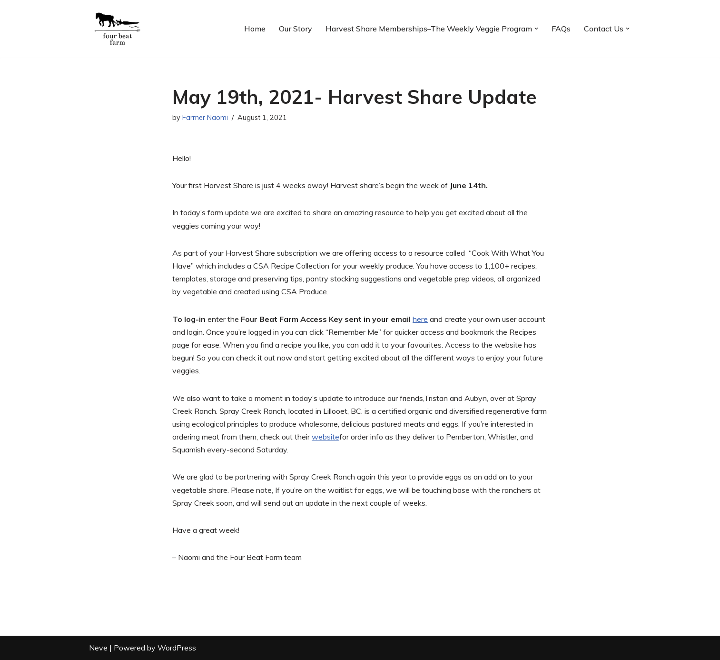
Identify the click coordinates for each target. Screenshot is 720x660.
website (325, 436)
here (420, 319)
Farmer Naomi (205, 117)
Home (255, 28)
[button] (536, 28)
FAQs (561, 28)
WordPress (177, 647)
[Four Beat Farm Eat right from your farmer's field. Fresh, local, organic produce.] (117, 29)
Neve (98, 647)
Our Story (295, 28)
